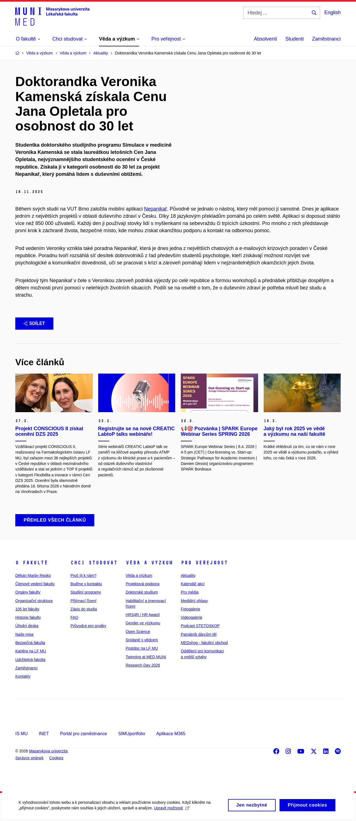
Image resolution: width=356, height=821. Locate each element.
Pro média (190, 592)
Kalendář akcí (193, 584)
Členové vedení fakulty (35, 584)
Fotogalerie (190, 609)
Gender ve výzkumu (143, 623)
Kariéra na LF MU (30, 651)
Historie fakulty (28, 617)
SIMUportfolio (131, 733)
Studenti (294, 39)
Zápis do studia (83, 609)
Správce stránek (29, 758)
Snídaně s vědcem (142, 640)
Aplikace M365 (171, 733)
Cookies (56, 758)
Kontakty (22, 676)
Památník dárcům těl (198, 634)
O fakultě (31, 563)
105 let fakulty (27, 609)
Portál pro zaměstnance (83, 733)
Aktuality (188, 575)
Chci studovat (93, 563)
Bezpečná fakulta (30, 642)
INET (44, 733)
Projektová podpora (142, 584)
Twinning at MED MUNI (146, 657)
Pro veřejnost (204, 563)
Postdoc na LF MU (142, 648)
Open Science (138, 631)
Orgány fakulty (27, 592)
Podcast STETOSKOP (200, 626)
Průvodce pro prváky (88, 626)
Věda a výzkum (149, 563)
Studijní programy (85, 592)
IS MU (21, 733)
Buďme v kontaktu (86, 584)
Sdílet (34, 323)
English (332, 12)
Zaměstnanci (326, 39)
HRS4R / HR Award (143, 614)
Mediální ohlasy (194, 601)
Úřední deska (26, 626)
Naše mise (24, 634)
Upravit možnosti (172, 812)
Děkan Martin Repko (33, 575)
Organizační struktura (34, 601)
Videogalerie (191, 617)
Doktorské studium (142, 592)
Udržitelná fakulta (30, 659)
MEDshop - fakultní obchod (204, 642)
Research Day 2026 (143, 665)
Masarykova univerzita (48, 751)
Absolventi (265, 39)
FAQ (74, 617)
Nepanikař (155, 209)
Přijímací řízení (83, 601)
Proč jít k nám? (83, 575)
